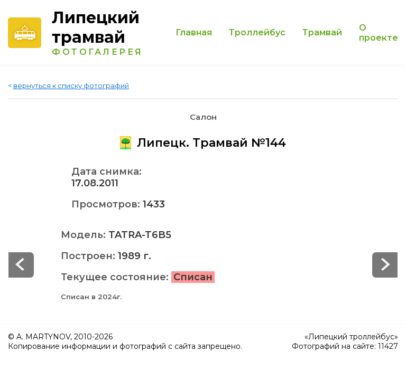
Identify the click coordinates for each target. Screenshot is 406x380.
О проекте (378, 33)
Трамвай (322, 32)
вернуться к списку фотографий (71, 85)
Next (21, 265)
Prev (385, 265)
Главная (194, 32)
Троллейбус (257, 32)
